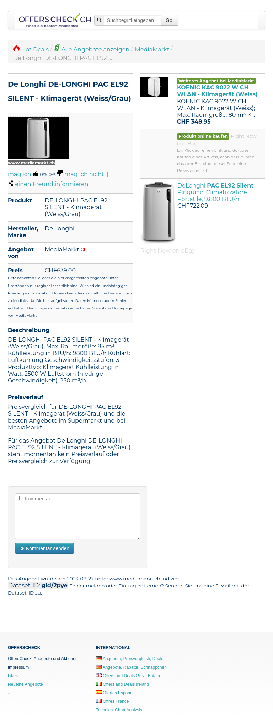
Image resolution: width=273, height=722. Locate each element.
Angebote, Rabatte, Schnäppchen (131, 667)
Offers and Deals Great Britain (128, 675)
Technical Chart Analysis (119, 709)
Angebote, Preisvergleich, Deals (129, 658)
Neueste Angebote (25, 684)
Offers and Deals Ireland (122, 684)
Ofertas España (114, 692)
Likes (13, 675)
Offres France (112, 701)
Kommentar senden (44, 548)
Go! (170, 20)
